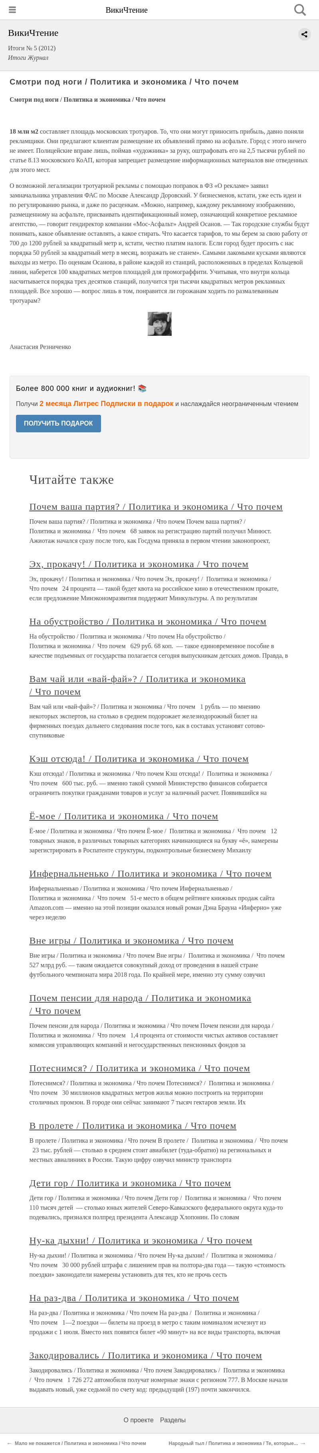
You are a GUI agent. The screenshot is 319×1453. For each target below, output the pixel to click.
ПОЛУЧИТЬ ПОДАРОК (58, 423)
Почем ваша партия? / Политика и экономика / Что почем (156, 506)
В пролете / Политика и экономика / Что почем (133, 1125)
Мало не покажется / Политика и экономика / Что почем (80, 1443)
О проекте (139, 1420)
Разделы (173, 1420)
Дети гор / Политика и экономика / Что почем (130, 1183)
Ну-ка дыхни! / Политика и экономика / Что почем (141, 1240)
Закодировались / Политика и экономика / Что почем (146, 1355)
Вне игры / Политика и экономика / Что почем (132, 940)
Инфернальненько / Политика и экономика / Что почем (151, 873)
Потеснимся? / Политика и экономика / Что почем (140, 1068)
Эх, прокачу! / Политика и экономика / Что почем (139, 564)
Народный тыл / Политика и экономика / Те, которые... (233, 1443)
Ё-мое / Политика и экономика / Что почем (124, 816)
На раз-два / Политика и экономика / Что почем (135, 1298)
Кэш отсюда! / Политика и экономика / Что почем (139, 758)
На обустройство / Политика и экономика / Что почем (148, 621)
